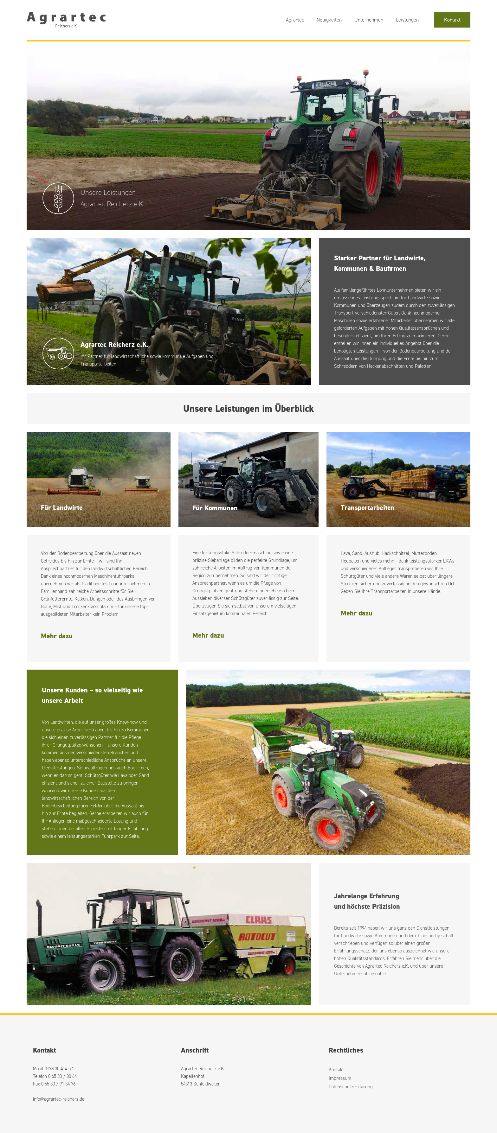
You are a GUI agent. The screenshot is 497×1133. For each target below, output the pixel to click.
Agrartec (295, 19)
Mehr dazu (57, 635)
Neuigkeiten (329, 19)
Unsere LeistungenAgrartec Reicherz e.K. (112, 198)
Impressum (340, 1078)
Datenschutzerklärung (351, 1087)
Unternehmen (368, 19)
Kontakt (452, 19)
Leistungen (407, 19)
